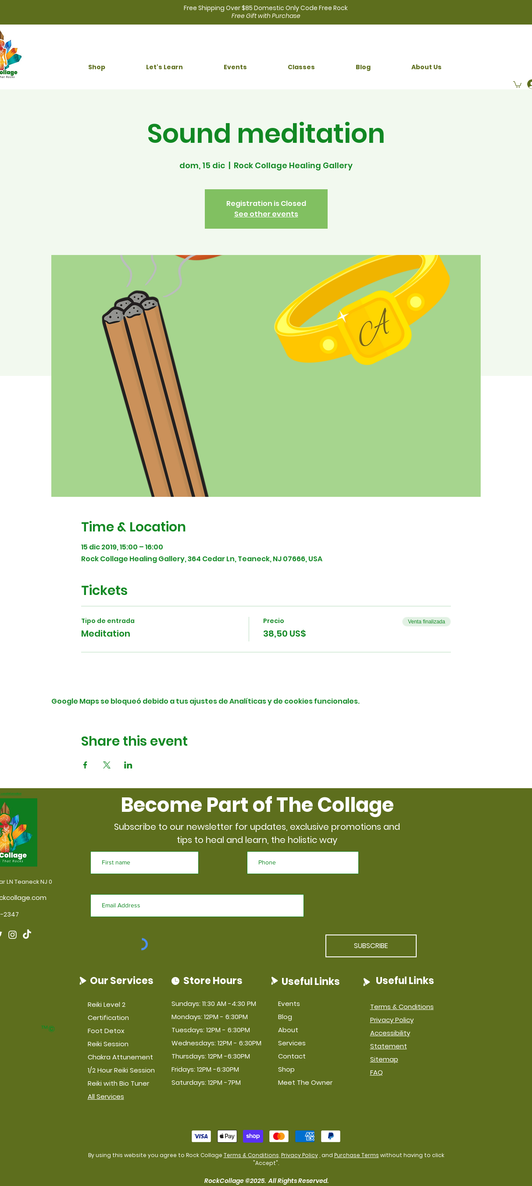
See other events (266, 214)
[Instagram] (12, 934)
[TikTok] (26, 934)
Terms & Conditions (251, 1155)
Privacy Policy (299, 1155)
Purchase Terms (356, 1155)
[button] (96, 67)
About (288, 1029)
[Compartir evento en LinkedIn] (128, 764)
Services (292, 1043)
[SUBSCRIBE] (371, 946)
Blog (285, 1016)
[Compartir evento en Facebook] (85, 764)
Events (289, 1003)
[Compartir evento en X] (107, 764)
